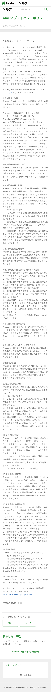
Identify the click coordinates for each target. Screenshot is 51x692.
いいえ (28, 623)
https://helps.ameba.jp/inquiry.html (17, 594)
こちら (10, 92)
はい (10, 623)
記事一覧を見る (25, 675)
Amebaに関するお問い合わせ (25, 652)
